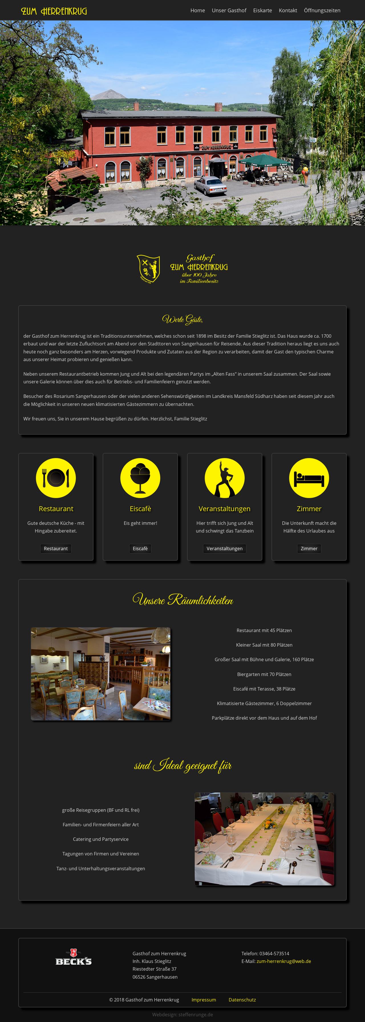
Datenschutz (242, 1000)
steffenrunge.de (196, 1014)
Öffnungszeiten (322, 10)
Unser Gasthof (229, 10)
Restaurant (56, 548)
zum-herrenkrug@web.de (284, 961)
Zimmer (309, 548)
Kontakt (288, 10)
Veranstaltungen (225, 548)
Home (197, 10)
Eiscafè (140, 548)
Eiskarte (262, 10)
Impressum (204, 1000)
